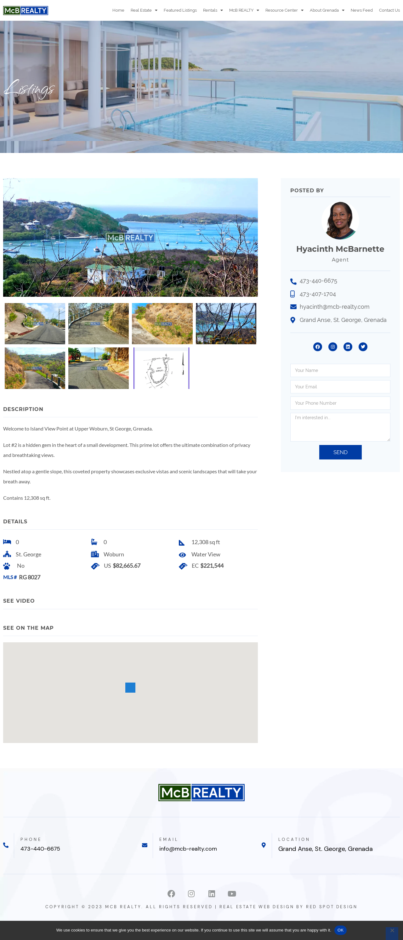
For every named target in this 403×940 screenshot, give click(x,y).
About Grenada (327, 10)
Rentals (213, 10)
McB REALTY (244, 10)
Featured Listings (180, 10)
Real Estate (144, 10)
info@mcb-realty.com (192, 862)
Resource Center (284, 10)
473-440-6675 (43, 862)
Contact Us (389, 10)
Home (118, 10)
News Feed (362, 10)
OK (340, 930)
